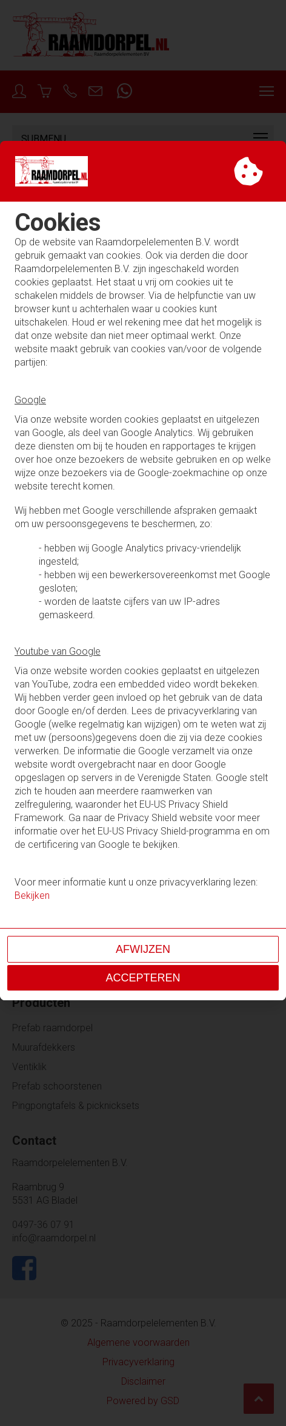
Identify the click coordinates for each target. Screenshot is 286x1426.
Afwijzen (143, 949)
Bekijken (32, 895)
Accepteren (142, 978)
